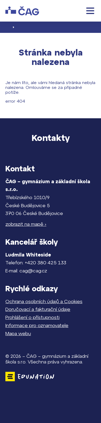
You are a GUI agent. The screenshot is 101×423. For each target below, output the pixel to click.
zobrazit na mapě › (25, 224)
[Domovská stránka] (22, 11)
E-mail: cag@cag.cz (26, 270)
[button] (90, 10)
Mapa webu (18, 333)
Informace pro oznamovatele (36, 325)
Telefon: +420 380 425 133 (35, 262)
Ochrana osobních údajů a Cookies (43, 301)
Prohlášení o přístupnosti (32, 317)
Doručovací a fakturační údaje (37, 309)
